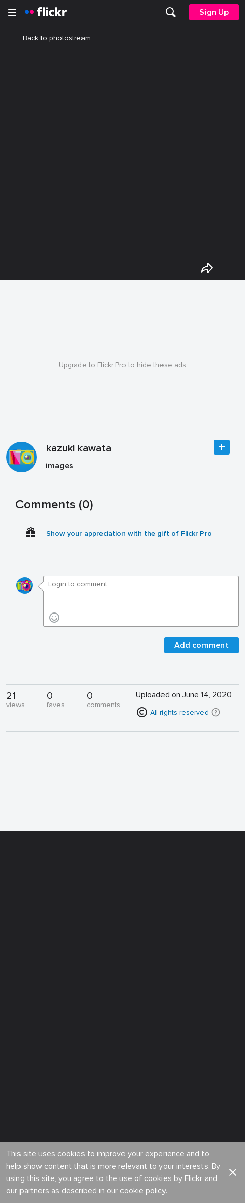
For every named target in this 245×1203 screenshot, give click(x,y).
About (21, 950)
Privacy (135, 1058)
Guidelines (28, 1006)
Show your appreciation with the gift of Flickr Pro (129, 533)
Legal (20, 1058)
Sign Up (214, 12)
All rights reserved (179, 712)
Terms (21, 1074)
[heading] (46, 12)
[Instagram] (161, 1188)
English (22, 1026)
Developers (30, 987)
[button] (216, 712)
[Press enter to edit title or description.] (141, 468)
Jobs (131, 950)
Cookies (137, 987)
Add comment (201, 645)
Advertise (139, 968)
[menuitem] (171, 12)
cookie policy (143, 920)
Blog (18, 968)
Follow (222, 447)
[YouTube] (122, 1188)
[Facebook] (83, 1188)
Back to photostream (50, 38)
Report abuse (146, 1006)
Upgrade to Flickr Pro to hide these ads (122, 364)
